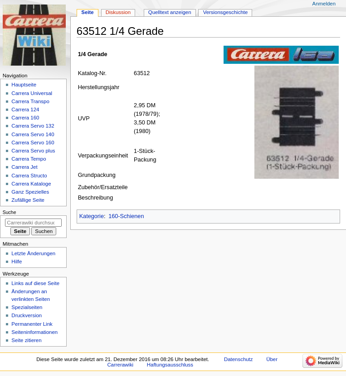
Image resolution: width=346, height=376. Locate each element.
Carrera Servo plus (33, 150)
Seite (87, 12)
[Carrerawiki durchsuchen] (33, 223)
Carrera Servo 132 (32, 126)
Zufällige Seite (27, 200)
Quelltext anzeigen (169, 12)
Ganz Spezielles (30, 192)
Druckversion (26, 315)
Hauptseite (23, 84)
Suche (9, 212)
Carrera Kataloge (31, 183)
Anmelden (324, 3)
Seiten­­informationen (34, 332)
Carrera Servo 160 (32, 142)
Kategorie (91, 216)
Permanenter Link (31, 324)
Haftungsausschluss (170, 364)
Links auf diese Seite (35, 283)
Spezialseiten (26, 307)
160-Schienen (126, 216)
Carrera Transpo (30, 101)
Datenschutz (238, 359)
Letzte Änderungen (33, 253)
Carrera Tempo (28, 159)
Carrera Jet (24, 167)
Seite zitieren (26, 340)
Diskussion (118, 12)
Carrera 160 (25, 117)
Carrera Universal (31, 93)
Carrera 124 (25, 109)
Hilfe (16, 261)
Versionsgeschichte (225, 12)
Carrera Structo (29, 175)
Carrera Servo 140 (32, 134)
